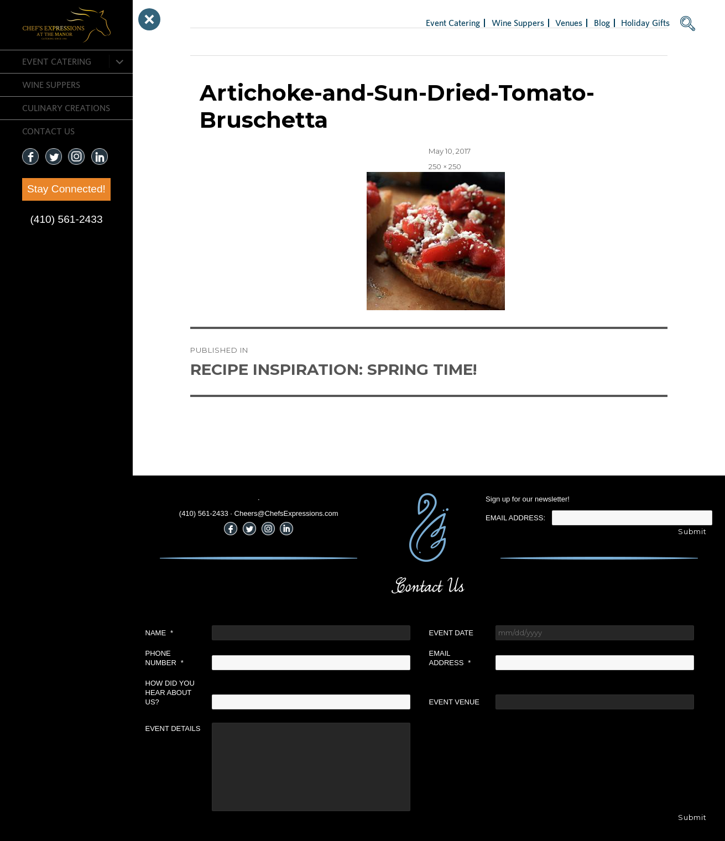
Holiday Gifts (645, 23)
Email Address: (515, 518)
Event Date (451, 633)
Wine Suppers (51, 85)
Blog (602, 23)
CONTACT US (48, 131)
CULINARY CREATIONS (66, 108)
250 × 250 (445, 166)
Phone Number (164, 658)
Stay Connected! (66, 189)
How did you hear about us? (170, 692)
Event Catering (56, 61)
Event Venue (454, 702)
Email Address (450, 658)
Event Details (173, 728)
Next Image (211, 41)
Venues (568, 23)
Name (159, 633)
